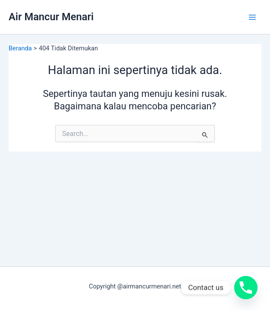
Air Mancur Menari (51, 17)
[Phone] (245, 287)
